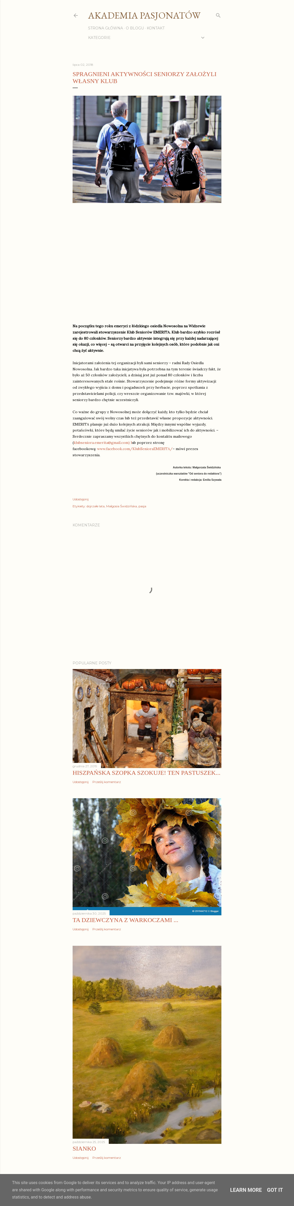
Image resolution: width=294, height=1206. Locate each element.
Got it (275, 1190)
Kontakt (156, 28)
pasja (142, 506)
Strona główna (105, 28)
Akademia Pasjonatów (144, 15)
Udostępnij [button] (81, 499)
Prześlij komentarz (106, 782)
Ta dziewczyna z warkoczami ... (125, 920)
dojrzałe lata (96, 506)
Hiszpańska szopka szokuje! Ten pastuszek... (146, 772)
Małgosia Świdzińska (121, 506)
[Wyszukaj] (218, 14)
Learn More (246, 1190)
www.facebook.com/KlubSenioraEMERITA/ (135, 448)
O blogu (135, 28)
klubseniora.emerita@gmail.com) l (103, 442)
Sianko (84, 1148)
